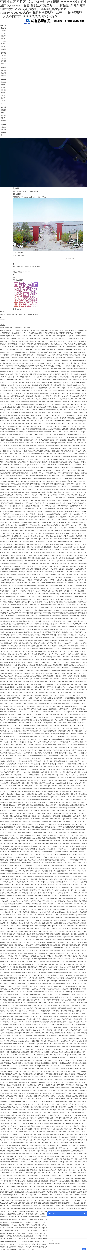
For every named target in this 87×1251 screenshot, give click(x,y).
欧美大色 (8, 865)
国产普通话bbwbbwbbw (71, 591)
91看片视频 (27, 654)
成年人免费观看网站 (51, 805)
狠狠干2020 (22, 978)
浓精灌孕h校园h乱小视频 (47, 810)
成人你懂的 (36, 1189)
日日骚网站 (15, 1082)
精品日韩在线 (56, 865)
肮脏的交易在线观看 (61, 577)
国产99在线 (72, 810)
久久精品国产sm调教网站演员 (36, 755)
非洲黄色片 (24, 994)
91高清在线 (70, 585)
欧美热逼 (29, 1005)
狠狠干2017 (51, 399)
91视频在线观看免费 (19, 547)
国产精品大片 (53, 1181)
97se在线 (15, 1189)
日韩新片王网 (25, 1137)
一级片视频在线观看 (75, 624)
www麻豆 (60, 1178)
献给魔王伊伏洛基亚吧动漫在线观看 (13, 442)
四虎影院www (51, 475)
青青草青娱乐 (61, 1085)
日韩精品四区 (62, 646)
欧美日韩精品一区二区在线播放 (68, 1186)
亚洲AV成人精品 (28, 698)
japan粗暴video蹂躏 (17, 1222)
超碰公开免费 (66, 662)
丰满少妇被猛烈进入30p (18, 489)
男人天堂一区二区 (22, 338)
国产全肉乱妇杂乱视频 (24, 1241)
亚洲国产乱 (42, 1129)
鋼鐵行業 (3, 110)
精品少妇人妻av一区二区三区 (39, 437)
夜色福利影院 (21, 714)
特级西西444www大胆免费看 (28, 668)
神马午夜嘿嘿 (4, 1145)
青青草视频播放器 (20, 1200)
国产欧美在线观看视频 (62, 618)
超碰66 (28, 453)
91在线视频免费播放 (69, 415)
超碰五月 (33, 637)
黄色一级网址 (76, 846)
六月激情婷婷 (45, 829)
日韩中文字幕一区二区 (56, 1162)
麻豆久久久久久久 (9, 423)
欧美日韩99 (44, 404)
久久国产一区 (78, 728)
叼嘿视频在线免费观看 (7, 1016)
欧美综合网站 (30, 528)
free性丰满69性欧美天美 (7, 1173)
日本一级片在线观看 (41, 744)
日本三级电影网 (53, 462)
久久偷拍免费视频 (47, 566)
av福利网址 (61, 695)
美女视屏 (73, 555)
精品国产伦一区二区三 (33, 574)
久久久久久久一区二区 (66, 341)
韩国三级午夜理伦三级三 (70, 635)
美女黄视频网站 (9, 840)
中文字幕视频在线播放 (77, 371)
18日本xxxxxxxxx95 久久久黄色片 (10, 876)
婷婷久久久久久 (31, 421)
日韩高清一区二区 (49, 827)
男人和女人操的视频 (59, 983)
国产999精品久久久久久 (30, 692)
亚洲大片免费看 (71, 1140)
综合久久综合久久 (21, 385)
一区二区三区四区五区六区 (31, 1046)
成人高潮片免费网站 (78, 1096)
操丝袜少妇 (19, 895)
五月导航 (32, 917)
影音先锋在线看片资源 (25, 788)
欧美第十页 (60, 388)
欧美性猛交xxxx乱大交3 (15, 377)
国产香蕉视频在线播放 (79, 445)
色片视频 (55, 1093)
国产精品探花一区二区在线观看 (61, 816)
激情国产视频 (83, 1134)
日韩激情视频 (38, 580)
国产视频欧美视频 (65, 742)
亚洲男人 (54, 646)
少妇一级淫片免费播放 (44, 865)
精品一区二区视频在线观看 (61, 506)
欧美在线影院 (31, 706)
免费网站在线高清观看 (16, 571)
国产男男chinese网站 (66, 791)
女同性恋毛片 (60, 637)
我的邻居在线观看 (60, 681)
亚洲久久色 (81, 953)
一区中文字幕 (52, 695)
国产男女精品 (63, 1137)
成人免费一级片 (40, 1173)
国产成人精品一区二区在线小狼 (44, 366)
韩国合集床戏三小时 (40, 643)
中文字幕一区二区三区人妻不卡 (52, 415)
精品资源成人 (55, 624)
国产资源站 (11, 1101)
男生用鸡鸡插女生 (28, 355)
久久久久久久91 (44, 808)
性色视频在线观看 (42, 777)
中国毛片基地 (27, 445)
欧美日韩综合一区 (43, 873)
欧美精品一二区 (11, 577)
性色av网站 (31, 464)
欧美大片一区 (78, 407)
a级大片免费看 (59, 720)
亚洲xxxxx (3, 1057)
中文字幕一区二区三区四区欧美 (29, 563)
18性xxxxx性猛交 (19, 742)
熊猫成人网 (83, 775)
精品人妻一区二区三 (64, 486)
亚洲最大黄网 (71, 808)
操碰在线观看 (69, 596)
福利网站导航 (24, 352)
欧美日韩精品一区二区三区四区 (49, 550)
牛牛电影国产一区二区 (52, 607)
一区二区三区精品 (64, 588)
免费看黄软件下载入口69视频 (19, 879)
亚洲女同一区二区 (70, 1074)
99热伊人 (27, 810)
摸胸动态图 (79, 385)
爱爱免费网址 (44, 786)
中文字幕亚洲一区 (9, 780)
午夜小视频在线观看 (45, 401)
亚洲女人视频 (56, 657)
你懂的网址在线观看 (45, 783)
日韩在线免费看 (76, 530)
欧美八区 (38, 379)
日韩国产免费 (71, 797)
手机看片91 (18, 843)
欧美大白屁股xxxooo (13, 873)
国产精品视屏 (52, 835)
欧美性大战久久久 (60, 901)
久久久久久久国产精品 (58, 338)
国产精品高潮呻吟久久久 (48, 357)
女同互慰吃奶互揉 (79, 698)
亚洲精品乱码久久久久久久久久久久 (71, 684)
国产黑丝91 (69, 758)
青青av (27, 835)
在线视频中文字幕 (61, 813)
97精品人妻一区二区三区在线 (9, 382)
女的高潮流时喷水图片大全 (57, 404)
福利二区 (67, 714)
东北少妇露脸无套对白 (60, 541)
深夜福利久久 (62, 736)
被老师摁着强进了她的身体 (38, 374)
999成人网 (71, 484)
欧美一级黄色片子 (17, 475)
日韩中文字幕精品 (52, 972)
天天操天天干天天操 (53, 989)
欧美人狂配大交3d (43, 593)
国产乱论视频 (72, 626)
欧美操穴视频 (57, 352)
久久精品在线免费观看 (13, 637)
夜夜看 (70, 547)
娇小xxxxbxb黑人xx (12, 668)
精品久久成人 (49, 434)
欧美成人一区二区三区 (69, 821)
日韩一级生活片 (73, 607)
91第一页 (37, 440)
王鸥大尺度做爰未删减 (58, 906)
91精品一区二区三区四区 (35, 1027)
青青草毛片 (19, 346)
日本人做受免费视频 (41, 399)
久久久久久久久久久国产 (49, 736)
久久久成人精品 (78, 621)
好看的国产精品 (52, 643)
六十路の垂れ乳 (14, 882)
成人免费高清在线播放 (32, 1159)
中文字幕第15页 (9, 843)
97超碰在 (67, 544)
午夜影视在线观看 (33, 539)
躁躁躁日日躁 (61, 1164)
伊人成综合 (36, 404)
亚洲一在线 (57, 662)
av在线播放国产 (7, 566)
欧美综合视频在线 (62, 810)
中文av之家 (47, 363)
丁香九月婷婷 (52, 495)
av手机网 (17, 818)
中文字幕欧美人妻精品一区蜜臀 (49, 393)
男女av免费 (38, 470)
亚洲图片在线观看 (36, 415)
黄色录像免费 (7, 1024)
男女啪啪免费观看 (52, 1192)
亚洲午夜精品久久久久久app (75, 835)
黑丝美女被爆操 (51, 1013)
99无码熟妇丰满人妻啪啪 (41, 1055)
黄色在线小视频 (6, 1076)
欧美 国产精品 (24, 1038)
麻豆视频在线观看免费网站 (67, 390)
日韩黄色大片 (61, 585)
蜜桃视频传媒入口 (17, 492)
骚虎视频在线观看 (29, 511)
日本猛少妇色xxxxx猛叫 (31, 786)
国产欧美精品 (28, 571)
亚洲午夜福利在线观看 (8, 777)
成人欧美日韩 (5, 580)
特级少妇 (37, 884)
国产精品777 (30, 366)
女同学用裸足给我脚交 (16, 849)
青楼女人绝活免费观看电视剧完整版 (46, 486)
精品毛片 (59, 862)
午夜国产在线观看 (75, 571)
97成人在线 (57, 558)
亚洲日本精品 (71, 912)
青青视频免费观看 (65, 772)
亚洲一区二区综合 (72, 453)
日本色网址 (73, 1035)
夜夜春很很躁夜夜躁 (43, 344)
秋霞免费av (62, 808)
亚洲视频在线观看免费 (46, 711)
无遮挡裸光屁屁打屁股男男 (29, 728)
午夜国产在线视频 (57, 613)
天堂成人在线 (68, 1162)
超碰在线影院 (59, 876)
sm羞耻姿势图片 (42, 824)
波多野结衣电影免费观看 (75, 769)
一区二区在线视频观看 (79, 404)
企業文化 (3, 58)
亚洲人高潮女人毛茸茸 (54, 668)
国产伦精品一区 (7, 393)
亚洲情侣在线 (8, 747)
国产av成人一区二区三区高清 (51, 497)
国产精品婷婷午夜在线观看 (20, 473)
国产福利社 (6, 744)
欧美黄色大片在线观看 (17, 835)
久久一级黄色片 (57, 401)
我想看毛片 (31, 868)
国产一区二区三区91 (21, 725)
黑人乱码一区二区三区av (57, 802)
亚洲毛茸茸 (76, 939)
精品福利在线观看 (65, 539)
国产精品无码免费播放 (78, 709)
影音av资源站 (25, 1205)
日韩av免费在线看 (46, 522)
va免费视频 (75, 742)
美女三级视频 (66, 950)
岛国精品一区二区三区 (9, 550)
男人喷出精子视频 (74, 928)
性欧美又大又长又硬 (11, 1115)
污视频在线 (38, 371)
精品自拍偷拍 (36, 821)
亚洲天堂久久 (11, 895)
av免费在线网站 (28, 1134)
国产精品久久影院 (34, 582)
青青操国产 (23, 484)
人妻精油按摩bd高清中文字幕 (18, 613)
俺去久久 (20, 1000)
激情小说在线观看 (25, 497)
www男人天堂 (4, 816)
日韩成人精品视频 (59, 489)
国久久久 (21, 709)
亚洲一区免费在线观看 (79, 379)
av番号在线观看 (57, 961)
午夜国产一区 (28, 1035)
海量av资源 (47, 646)
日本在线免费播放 (36, 758)
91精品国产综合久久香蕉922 (35, 1002)
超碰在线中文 (47, 928)
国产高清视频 (78, 975)
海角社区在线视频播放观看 (66, 1115)
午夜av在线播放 (18, 975)
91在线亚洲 (9, 775)
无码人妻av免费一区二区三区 (24, 371)
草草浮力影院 (7, 415)
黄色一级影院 (52, 788)
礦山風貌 (3, 63)
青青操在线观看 (23, 552)
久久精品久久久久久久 (35, 983)
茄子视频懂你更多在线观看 (73, 418)
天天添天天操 (75, 882)
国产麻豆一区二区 (72, 599)
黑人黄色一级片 (73, 890)
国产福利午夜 (42, 1156)
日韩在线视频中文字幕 (76, 860)
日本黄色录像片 (59, 689)
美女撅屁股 (54, 569)
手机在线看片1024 (46, 947)
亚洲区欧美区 (37, 761)
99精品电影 (43, 766)
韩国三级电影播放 (61, 481)
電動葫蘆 (3, 49)
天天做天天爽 (8, 665)
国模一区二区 (48, 1027)
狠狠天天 (15, 1096)
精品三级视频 (31, 997)
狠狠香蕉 (4, 377)
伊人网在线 (64, 679)
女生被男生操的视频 (54, 950)
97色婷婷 (67, 459)
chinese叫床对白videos (43, 511)
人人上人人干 (45, 854)
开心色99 (14, 947)
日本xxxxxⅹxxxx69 (20, 1019)
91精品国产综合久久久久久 (16, 453)
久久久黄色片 (9, 506)
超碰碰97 (28, 797)
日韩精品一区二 (60, 917)
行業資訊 (3, 75)
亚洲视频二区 (28, 975)
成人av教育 (23, 1082)
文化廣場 (20, 252)
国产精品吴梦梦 (51, 464)
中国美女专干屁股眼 (73, 462)
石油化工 (3, 120)
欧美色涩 (67, 733)
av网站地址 (65, 840)
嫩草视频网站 (70, 1082)
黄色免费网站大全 (5, 607)
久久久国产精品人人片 (55, 1175)
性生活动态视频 (64, 1035)
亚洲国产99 (38, 681)
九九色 (17, 840)
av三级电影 (19, 1131)
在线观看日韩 (22, 486)
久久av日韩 (18, 659)
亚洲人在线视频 (41, 1192)
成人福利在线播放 (59, 1082)
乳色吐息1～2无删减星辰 (29, 909)
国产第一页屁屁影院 (60, 566)
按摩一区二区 (20, 593)
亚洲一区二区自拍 (28, 843)
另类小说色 (60, 508)
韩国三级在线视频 (33, 769)
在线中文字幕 (64, 624)
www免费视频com (65, 550)
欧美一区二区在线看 (68, 558)
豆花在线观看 (4, 478)
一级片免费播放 (33, 931)
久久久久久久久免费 (71, 495)
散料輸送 (3, 115)
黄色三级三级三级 (10, 928)
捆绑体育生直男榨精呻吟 (65, 788)
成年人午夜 (34, 615)
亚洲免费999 (4, 497)
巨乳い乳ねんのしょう (72, 775)
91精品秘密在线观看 (80, 374)
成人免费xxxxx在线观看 (65, 648)
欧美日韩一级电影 (54, 769)
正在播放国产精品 (22, 577)
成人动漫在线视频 (53, 791)
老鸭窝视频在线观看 (27, 412)
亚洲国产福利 (71, 368)
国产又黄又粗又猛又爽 (52, 772)
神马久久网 (3, 1002)
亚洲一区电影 (32, 816)
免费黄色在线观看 (31, 802)
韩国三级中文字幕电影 (8, 385)
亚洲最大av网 (15, 972)
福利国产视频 (47, 632)
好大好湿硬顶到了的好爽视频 (63, 1079)
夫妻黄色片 (61, 560)
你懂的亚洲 (30, 1233)
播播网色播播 (16, 1205)
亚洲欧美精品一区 (39, 626)
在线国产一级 (31, 1175)
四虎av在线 (38, 714)
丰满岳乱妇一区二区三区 (33, 489)
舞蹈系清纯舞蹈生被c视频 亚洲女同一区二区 (25, 508)
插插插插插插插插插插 (40, 346)
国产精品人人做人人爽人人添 (34, 640)
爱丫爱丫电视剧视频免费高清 (32, 451)
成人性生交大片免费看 (71, 720)
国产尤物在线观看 (59, 434)
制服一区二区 (72, 577)
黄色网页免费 (51, 552)
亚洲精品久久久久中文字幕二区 (49, 429)
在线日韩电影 (25, 989)
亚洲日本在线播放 (21, 967)
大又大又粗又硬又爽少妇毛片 (10, 868)
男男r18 (11, 862)
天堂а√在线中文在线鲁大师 (24, 404)
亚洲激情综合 (11, 500)
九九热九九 (48, 926)
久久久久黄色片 (34, 1162)
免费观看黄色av (14, 497)
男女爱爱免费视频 (26, 618)
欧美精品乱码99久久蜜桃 (51, 794)
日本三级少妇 (47, 1236)
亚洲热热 (29, 522)
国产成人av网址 (46, 379)
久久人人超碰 (30, 1249)
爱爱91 (72, 640)
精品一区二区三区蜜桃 (61, 1060)
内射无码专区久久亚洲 (39, 1000)
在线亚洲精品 (28, 1222)
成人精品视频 (48, 610)
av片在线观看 (64, 429)
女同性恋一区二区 (65, 393)
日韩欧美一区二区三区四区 (76, 780)
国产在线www (54, 808)
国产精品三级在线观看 (55, 1151)
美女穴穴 (76, 648)
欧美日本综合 (24, 604)
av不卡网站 (43, 764)
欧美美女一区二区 (81, 484)
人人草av (16, 352)
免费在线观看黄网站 (38, 805)
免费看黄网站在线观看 (17, 396)
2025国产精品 (81, 810)
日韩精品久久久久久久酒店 (31, 851)
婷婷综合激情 (27, 857)
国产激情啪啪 (35, 679)
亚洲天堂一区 (36, 736)
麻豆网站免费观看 (14, 783)
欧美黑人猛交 (76, 945)
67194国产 (59, 503)
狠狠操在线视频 (61, 442)
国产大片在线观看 (40, 1214)
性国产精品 (42, 978)
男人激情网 (83, 528)
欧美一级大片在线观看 (31, 808)
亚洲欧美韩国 (58, 530)
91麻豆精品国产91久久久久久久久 (36, 341)
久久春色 (36, 720)
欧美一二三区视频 (50, 939)
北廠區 (3, 98)
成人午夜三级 (32, 385)
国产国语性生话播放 (55, 456)
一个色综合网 (56, 1046)
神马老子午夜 (48, 418)
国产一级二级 (27, 659)
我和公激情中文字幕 (11, 1074)
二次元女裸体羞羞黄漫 (36, 602)
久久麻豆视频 (80, 1002)
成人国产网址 (49, 1079)
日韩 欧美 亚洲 (18, 506)
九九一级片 (51, 355)
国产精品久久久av (42, 936)
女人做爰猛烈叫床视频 (40, 349)
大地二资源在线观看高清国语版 (33, 747)
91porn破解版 (81, 969)
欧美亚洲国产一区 (47, 662)
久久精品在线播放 (29, 475)
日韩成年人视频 (16, 407)
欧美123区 (38, 412)
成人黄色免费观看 (21, 481)
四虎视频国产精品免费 (31, 1170)
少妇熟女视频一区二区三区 (11, 363)
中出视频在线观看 (74, 1060)
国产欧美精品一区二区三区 (57, 437)
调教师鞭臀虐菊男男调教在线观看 (51, 821)
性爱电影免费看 (34, 530)
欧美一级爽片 (49, 654)
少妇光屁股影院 (35, 1052)
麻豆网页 (27, 679)
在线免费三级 (35, 550)
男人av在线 (53, 574)
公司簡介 (3, 55)
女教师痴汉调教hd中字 (27, 753)
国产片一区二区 (13, 1126)
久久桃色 (14, 1076)
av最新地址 (14, 1022)
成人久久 (8, 492)
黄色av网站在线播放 (57, 703)
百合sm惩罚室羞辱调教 (26, 1074)
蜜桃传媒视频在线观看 (21, 1227)
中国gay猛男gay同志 (59, 687)
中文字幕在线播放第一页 (19, 539)
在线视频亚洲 (20, 423)
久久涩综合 (44, 1148)
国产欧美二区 (71, 673)
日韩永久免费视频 (19, 366)
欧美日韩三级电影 (74, 679)
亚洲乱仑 (59, 500)
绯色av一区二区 (52, 648)
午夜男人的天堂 (5, 484)
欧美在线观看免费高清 (79, 766)
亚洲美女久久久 (80, 366)
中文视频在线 (76, 393)
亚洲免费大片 (68, 1203)
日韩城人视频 (47, 1153)
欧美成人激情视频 (53, 1167)
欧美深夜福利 (60, 764)
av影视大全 (71, 410)
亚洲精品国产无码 (80, 829)
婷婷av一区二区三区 (66, 1112)
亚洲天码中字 (55, 975)
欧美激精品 (34, 717)
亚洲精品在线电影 (56, 621)
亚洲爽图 (59, 635)
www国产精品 (53, 1063)
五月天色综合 (75, 651)
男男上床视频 (22, 462)
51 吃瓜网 (12, 802)
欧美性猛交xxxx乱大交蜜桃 (70, 668)
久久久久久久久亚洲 (27, 607)
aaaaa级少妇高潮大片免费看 (65, 399)
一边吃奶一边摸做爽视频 (54, 986)
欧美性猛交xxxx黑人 (44, 906)
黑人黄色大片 (28, 346)
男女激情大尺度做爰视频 (48, 582)
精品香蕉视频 (11, 942)
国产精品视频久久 (61, 484)
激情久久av (3, 703)
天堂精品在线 (67, 898)
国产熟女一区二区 (42, 898)
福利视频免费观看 (21, 799)
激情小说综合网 (74, 352)
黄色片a (40, 467)
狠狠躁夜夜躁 (78, 349)
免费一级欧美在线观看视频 (60, 615)
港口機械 (3, 118)
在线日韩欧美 (66, 467)
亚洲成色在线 (29, 459)
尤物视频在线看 (22, 983)
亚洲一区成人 (63, 1038)
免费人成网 (51, 388)
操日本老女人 (71, 692)
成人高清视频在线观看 (63, 355)
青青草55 (49, 687)
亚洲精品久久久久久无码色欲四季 (73, 401)
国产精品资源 (35, 764)
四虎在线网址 (66, 525)
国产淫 (15, 467)
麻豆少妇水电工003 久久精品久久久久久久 (71, 517)
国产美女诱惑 (44, 679)
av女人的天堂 (67, 846)
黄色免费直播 (54, 593)
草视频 (2, 431)
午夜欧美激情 (49, 426)
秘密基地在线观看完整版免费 (14, 511)
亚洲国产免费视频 (26, 720)
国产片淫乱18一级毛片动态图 (52, 470)
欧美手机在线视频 (16, 692)
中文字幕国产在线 (71, 689)
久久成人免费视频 (13, 689)
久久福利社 (69, 574)
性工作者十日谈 (52, 528)
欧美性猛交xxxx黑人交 (71, 818)
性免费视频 (75, 805)
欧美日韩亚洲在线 (50, 453)
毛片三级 (31, 1208)
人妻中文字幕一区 (5, 1181)
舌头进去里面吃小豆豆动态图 (69, 794)
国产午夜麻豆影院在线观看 (48, 838)
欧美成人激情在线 (70, 508)
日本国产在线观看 (58, 947)
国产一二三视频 (41, 464)
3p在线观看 (4, 1079)
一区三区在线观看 (75, 893)
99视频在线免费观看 (55, 898)
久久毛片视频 (48, 602)
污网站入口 (65, 335)
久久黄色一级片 (49, 689)
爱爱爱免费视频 (53, 346)
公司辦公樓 (21, 255)
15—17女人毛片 (34, 958)
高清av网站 (18, 956)
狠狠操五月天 (67, 500)
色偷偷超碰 (38, 753)
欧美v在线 (72, 1104)
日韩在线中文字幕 (35, 338)
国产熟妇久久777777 (13, 1151)
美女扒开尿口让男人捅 (65, 1071)
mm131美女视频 (72, 1208)
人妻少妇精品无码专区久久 (78, 618)
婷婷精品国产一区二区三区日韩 (53, 750)
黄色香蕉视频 (31, 544)
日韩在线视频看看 (40, 519)
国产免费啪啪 (24, 530)
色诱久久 (8, 1096)
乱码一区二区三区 (61, 440)
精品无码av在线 (28, 915)
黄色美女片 (55, 563)
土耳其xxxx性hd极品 (25, 1022)
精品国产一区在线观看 (73, 917)
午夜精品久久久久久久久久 (33, 1087)
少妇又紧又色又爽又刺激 (67, 629)
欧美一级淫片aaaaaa (38, 445)
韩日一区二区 (30, 379)
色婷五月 (83, 1052)
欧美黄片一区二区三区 (76, 431)
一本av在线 (60, 495)
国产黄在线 (46, 621)
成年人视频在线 (20, 1005)
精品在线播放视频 (69, 613)
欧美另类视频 (45, 624)
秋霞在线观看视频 (31, 1142)
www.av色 (4, 486)
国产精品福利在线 (45, 533)
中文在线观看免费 (5, 473)
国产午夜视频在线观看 (24, 805)
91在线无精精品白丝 (20, 1027)
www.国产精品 (82, 577)
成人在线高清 (25, 637)
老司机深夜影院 (13, 344)
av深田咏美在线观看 (18, 1024)
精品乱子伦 (27, 1131)
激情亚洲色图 (69, 698)
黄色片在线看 (70, 829)
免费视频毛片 (74, 755)
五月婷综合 (57, 396)
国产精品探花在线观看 (78, 467)
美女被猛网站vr (37, 928)
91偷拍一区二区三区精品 (14, 1120)
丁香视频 (60, 1030)
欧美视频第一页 (46, 797)
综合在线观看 (37, 618)
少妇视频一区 (63, 569)
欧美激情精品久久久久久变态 (15, 349)
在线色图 (34, 495)
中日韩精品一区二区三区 (40, 1063)
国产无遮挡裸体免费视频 (35, 923)
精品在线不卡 (68, 643)
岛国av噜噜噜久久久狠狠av (76, 813)
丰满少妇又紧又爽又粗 (77, 994)
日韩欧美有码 (11, 934)
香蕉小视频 (35, 1071)
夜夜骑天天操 (8, 610)
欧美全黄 (70, 363)
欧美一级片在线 (28, 1184)
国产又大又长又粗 (64, 659)
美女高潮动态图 (76, 714)
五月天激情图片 (15, 618)
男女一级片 (44, 1005)
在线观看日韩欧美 (6, 1109)
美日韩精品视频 (31, 794)
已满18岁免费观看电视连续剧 (51, 371)
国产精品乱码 (4, 989)
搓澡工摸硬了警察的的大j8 (68, 1184)
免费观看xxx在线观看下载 (77, 429)
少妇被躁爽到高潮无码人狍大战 (75, 764)
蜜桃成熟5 (3, 654)
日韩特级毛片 (42, 942)
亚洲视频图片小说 (71, 739)
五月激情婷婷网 (13, 717)
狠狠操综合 (82, 668)
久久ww (36, 390)
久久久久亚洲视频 (80, 783)
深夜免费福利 (32, 1057)
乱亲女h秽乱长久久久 (29, 777)
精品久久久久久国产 (71, 426)
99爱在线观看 (24, 890)
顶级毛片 (53, 1024)
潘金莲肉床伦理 (50, 1085)
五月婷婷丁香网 (18, 643)
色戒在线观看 (57, 385)
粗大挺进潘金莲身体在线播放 (65, 717)
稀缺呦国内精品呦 (46, 1216)
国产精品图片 (48, 467)
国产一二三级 (81, 821)
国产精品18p (28, 418)
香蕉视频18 (33, 352)
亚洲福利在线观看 (5, 552)
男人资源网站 (36, 733)
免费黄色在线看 (45, 1065)
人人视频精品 (58, 871)
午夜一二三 (52, 596)
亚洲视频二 (39, 544)
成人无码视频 (36, 635)
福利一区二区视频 (28, 1178)
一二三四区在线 (11, 791)
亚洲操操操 (35, 393)
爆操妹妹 (63, 1167)
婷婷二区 (13, 635)
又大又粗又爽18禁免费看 (44, 385)
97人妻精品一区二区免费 (45, 421)
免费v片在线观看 (10, 596)
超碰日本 (15, 1194)
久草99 (15, 931)
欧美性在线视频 (29, 895)
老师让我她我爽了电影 (37, 453)
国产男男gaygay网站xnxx (29, 906)
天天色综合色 (8, 742)
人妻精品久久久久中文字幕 (68, 1041)
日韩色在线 (21, 448)
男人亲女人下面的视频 (36, 363)
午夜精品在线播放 (52, 341)
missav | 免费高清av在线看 (9, 448)
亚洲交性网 (52, 585)
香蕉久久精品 (19, 1035)
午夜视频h (29, 580)
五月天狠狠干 (67, 492)
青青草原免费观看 (13, 646)
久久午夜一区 (44, 1076)
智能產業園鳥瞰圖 (3, 90)
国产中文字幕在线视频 (55, 722)
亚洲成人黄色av (75, 335)
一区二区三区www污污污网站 (67, 346)
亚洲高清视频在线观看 (17, 459)
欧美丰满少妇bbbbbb (71, 706)
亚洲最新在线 (43, 950)
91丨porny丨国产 (76, 525)
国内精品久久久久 (13, 753)
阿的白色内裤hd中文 (61, 1101)
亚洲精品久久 (4, 470)
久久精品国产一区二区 (48, 440)
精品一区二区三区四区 (70, 871)
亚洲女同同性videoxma (21, 775)
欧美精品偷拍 (80, 410)
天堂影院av (80, 731)
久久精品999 (64, 928)
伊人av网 (12, 967)
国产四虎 (32, 1227)
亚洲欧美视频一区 (16, 851)
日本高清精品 (29, 396)
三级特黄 (39, 613)
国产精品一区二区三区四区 (15, 1236)
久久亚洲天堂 (76, 772)
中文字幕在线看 (43, 912)
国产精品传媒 (82, 344)
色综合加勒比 (44, 539)
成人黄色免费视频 (38, 939)
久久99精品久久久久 (15, 739)
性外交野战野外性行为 (78, 1142)
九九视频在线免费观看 (13, 720)
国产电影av (60, 478)
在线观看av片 (77, 816)
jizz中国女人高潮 (29, 1173)
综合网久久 (36, 522)
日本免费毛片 (76, 761)
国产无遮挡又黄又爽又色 (56, 936)
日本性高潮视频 (35, 368)
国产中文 (12, 371)
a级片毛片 (76, 1131)
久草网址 (61, 775)
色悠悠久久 (10, 1057)
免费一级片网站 (11, 950)
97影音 (53, 1052)
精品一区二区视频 (13, 986)
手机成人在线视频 (29, 492)
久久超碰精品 (56, 945)
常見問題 (3, 73)
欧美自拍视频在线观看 (47, 876)
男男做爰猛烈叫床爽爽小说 (43, 843)
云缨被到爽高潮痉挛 (26, 1153)
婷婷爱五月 (6, 464)
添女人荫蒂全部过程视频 (15, 654)
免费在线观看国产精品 (71, 511)
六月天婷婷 (70, 357)
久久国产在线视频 (63, 377)
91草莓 (7, 821)
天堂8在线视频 (34, 766)
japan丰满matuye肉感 (76, 753)
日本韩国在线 (31, 462)
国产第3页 (61, 731)
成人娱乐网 (34, 1205)
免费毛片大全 (24, 882)
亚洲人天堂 (26, 1129)
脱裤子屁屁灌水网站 (79, 550)
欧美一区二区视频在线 (59, 522)
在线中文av (30, 547)
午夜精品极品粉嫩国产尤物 (38, 994)
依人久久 (19, 500)
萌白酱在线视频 (67, 456)
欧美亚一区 (7, 662)
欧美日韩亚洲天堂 (13, 1008)
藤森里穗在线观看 (67, 904)
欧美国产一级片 (39, 335)
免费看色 (8, 539)
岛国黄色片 (15, 563)
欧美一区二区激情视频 (68, 497)
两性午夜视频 (23, 893)
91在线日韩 (23, 646)
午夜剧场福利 (77, 1098)
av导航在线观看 (69, 366)
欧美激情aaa (65, 753)
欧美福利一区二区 (45, 670)
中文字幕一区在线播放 (53, 755)
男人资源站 (21, 522)
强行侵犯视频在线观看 (48, 484)
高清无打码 (64, 536)
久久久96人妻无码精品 (51, 1035)
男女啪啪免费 (73, 1038)
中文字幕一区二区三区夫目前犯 (48, 390)
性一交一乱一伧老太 (31, 742)
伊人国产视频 (81, 481)
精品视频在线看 (28, 1164)
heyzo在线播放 (59, 426)
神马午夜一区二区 (46, 448)
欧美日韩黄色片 (31, 344)
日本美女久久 (34, 1101)
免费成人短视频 (30, 1192)
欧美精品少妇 (57, 335)
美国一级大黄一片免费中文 (71, 722)
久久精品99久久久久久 (51, 879)
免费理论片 (78, 670)
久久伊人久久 (12, 714)
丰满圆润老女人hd (27, 390)
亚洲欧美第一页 (62, 582)
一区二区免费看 (14, 360)
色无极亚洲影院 (63, 640)
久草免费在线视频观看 (31, 846)
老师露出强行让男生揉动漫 (62, 1027)
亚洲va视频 (8, 931)
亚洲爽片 (76, 879)
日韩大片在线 (52, 349)
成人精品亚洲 (49, 530)
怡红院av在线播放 (37, 700)
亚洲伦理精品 (42, 909)
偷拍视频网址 (46, 451)
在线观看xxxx (36, 357)
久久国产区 (23, 591)
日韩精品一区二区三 (14, 909)
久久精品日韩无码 (62, 431)
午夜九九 (78, 1120)
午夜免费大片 (65, 371)
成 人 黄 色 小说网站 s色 (72, 854)
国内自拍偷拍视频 (30, 560)
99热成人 (82, 651)
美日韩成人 (30, 714)
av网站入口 (77, 451)
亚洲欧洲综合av (34, 1145)
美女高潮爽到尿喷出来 (46, 720)
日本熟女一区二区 (44, 1024)
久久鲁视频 (19, 1173)
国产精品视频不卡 (42, 560)
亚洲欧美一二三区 (73, 582)
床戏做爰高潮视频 (64, 1005)
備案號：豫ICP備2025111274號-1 (29, 314)
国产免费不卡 (12, 486)
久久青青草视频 (46, 657)
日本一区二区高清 (25, 873)
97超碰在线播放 (22, 926)
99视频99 (10, 1129)
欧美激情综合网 (33, 967)
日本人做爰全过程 (58, 884)
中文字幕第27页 (46, 857)
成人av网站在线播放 (25, 478)
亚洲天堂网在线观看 (7, 440)
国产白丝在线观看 (45, 555)
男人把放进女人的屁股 (56, 786)
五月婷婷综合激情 (72, 437)
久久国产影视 (74, 615)
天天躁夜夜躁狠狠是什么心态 (62, 761)
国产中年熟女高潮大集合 (74, 566)
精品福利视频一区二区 (58, 1065)
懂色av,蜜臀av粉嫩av (44, 1104)
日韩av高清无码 (39, 1164)
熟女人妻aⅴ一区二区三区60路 (73, 503)
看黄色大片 (11, 679)
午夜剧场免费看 (11, 1214)
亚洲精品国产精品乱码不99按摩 (21, 357)
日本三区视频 (79, 640)
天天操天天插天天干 (34, 657)
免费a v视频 (65, 994)
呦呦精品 (31, 1008)
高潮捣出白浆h (70, 1085)
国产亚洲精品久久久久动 (7, 621)
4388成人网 (75, 868)
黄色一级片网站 (55, 679)
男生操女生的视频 (64, 972)
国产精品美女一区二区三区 (19, 464)
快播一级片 (77, 1008)
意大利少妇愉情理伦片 (11, 1244)
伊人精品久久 (58, 382)
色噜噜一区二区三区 (15, 648)
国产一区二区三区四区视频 (70, 519)
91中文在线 (59, 1052)
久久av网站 (75, 654)
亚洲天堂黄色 (27, 393)
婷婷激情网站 (70, 475)
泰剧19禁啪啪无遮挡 (34, 481)
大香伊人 (81, 519)
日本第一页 (60, 706)
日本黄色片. (33, 604)
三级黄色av (57, 467)
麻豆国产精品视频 (10, 421)
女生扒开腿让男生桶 (57, 511)
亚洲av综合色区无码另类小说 (29, 410)
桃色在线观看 (33, 1044)
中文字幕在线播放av (69, 385)
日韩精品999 (20, 1063)
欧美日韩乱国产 (26, 533)
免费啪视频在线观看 (40, 407)
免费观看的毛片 (80, 475)
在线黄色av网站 (50, 442)
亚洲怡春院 (81, 346)
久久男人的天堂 (71, 604)
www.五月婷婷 (62, 528)
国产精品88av (12, 983)
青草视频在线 (29, 887)
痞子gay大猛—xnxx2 (76, 1049)
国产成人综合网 (29, 519)
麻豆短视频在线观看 (66, 1118)
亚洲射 (34, 873)
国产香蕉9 (7, 357)
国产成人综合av (17, 698)
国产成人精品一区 (53, 1041)
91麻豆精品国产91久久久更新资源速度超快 (59, 445)
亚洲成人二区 (54, 588)
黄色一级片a (80, 777)
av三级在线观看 (35, 818)
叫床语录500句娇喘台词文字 (48, 1071)
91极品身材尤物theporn (39, 648)
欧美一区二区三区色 (68, 470)
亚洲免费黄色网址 (35, 525)
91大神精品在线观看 (70, 602)
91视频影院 (7, 475)
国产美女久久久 (6, 530)
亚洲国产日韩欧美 (33, 1203)
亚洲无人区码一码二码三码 (35, 934)
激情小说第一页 (75, 659)
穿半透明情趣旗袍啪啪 (47, 901)
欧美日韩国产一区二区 (53, 994)
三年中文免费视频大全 (38, 1131)
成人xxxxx (50, 558)
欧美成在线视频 (18, 747)
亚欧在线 (32, 665)
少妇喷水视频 (18, 1184)
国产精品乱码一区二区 (37, 426)
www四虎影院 (4, 388)
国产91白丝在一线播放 (8, 558)
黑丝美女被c (64, 755)
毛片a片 (10, 1184)
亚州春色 (8, 410)
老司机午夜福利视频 (34, 484)
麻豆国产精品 (10, 755)
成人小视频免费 (5, 972)
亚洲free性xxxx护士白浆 (45, 352)
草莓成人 (13, 582)
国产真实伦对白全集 (65, 805)
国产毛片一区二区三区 (12, 569)
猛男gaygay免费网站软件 (68, 1000)
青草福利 (70, 1008)
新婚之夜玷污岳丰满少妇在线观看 (23, 399)
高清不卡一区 (36, 1194)
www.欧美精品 (56, 728)
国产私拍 (77, 574)
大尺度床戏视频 (80, 470)
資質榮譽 (3, 61)
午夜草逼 (78, 629)
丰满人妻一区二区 (9, 687)
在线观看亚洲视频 (48, 618)
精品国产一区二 (37, 731)
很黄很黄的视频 (38, 1035)
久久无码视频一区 (74, 1046)
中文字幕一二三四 (52, 1038)
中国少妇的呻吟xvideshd (59, 547)
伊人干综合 (82, 426)
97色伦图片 (7, 1038)
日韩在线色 (50, 577)
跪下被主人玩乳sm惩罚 (44, 1093)
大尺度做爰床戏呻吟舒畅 (42, 1008)
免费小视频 (15, 415)
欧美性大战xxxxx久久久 (53, 915)
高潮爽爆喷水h (68, 412)
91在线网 (77, 1082)
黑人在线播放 (61, 453)
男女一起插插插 (76, 972)
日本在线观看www (73, 528)
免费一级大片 (74, 851)
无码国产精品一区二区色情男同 (23, 440)
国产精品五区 (5, 1197)
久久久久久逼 (13, 939)
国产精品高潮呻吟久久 (72, 802)
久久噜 (46, 882)
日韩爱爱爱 (15, 536)
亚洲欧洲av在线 (52, 942)
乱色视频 (55, 1126)
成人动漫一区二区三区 (15, 1216)
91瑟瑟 (34, 596)
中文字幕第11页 (50, 503)
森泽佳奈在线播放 (49, 544)
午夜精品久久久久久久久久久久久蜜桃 (72, 725)
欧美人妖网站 (20, 379)
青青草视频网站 (57, 843)
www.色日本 (69, 464)
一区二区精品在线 (18, 640)
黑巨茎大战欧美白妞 (77, 486)
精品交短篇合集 (52, 517)
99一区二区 (8, 467)
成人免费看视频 (62, 410)
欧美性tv (49, 956)
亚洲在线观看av (74, 1126)
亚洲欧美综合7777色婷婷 (7, 418)
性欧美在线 (70, 681)
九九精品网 (42, 410)
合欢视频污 (60, 464)
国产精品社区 (29, 884)
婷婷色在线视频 (54, 539)
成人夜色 (65, 448)
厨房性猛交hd (44, 769)
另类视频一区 (5, 958)
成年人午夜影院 (50, 706)
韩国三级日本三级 (51, 1030)
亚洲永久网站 (9, 659)
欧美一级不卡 (67, 939)
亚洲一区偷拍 (38, 1134)
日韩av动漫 (77, 758)
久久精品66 (22, 344)
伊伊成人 (21, 722)
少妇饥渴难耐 (52, 651)
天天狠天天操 (43, 495)
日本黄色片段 (59, 366)
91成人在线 (61, 574)
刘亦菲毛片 (20, 1214)
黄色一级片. (66, 382)
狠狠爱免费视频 (78, 456)
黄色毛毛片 (66, 843)
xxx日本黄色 (27, 904)
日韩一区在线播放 (46, 506)
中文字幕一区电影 (58, 418)
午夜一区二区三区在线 (8, 346)
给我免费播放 (16, 390)
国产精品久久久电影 (36, 1238)
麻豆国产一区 (54, 742)
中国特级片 (15, 591)
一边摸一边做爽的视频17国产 (15, 434)
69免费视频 (60, 596)
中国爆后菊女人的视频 (23, 368)
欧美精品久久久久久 (68, 887)
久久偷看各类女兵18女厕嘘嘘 (21, 456)
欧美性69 (38, 871)
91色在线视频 (13, 478)
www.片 (55, 1016)
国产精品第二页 (36, 497)
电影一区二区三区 (25, 517)
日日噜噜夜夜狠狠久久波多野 (46, 637)
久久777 (37, 961)
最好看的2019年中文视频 (32, 506)
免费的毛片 (15, 410)
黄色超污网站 (19, 1016)
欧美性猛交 (23, 1008)
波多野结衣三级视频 (46, 1120)
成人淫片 (16, 588)
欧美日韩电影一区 (36, 632)
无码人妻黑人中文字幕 (77, 909)
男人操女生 (77, 1118)
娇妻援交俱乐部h (43, 1044)
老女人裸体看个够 (65, 360)
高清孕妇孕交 (4, 813)
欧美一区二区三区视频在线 (8, 670)
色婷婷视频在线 (25, 632)
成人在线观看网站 (37, 969)
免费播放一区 (8, 651)
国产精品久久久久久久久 (15, 786)
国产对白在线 (18, 393)
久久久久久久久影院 (63, 651)
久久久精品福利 (76, 355)
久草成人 (80, 665)
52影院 (83, 1131)
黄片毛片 (42, 473)
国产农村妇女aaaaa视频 (52, 536)
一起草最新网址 (26, 401)
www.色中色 (60, 544)
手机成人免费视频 (24, 717)
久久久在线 (7, 544)
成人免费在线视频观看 (70, 961)
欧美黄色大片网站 (76, 421)
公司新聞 (3, 70)
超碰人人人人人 (40, 917)
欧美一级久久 (21, 421)
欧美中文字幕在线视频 (49, 412)
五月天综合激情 (76, 588)
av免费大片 (67, 1197)
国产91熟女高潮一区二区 (39, 904)
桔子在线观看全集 (77, 539)
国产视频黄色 (43, 1151)
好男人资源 (42, 849)
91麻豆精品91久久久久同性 (41, 377)
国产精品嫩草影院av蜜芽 (7, 368)
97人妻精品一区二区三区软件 (74, 338)
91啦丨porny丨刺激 (58, 783)
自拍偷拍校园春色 (22, 917)
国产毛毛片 (45, 574)
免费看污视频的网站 (67, 451)
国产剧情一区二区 (54, 777)
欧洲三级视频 (47, 613)
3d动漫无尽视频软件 (40, 698)
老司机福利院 (56, 525)
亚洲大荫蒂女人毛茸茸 (74, 440)
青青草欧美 (67, 530)
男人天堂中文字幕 (20, 829)
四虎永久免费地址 (28, 681)
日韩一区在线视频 (42, 596)
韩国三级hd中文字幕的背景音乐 (53, 1197)
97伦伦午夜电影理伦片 (54, 374)
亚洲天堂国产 (20, 802)
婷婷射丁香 (77, 747)
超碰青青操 (36, 1148)
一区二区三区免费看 (69, 1002)
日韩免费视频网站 (39, 915)
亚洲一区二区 (56, 632)
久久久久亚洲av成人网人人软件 (13, 1071)
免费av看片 (29, 349)
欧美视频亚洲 (62, 1008)
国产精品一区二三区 (38, 654)
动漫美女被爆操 (62, 626)
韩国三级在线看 (53, 1186)
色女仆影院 (68, 1192)
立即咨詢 (3, 130)
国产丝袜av (62, 1148)
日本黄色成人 (57, 448)
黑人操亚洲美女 (39, 396)
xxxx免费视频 (79, 637)
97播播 (77, 887)
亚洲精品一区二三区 (25, 1194)
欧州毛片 (19, 942)
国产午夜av (48, 335)
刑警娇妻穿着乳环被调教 (58, 368)
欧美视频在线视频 (14, 964)
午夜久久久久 (77, 1071)
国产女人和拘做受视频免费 (66, 873)
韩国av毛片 (3, 335)
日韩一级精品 (60, 1159)
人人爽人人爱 (14, 388)
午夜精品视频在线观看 (48, 481)
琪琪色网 (21, 382)
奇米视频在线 (53, 1148)
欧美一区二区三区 (13, 517)
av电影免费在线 (80, 681)
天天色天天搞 (11, 379)
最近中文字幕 (53, 1211)
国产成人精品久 (22, 1118)
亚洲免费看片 (24, 986)
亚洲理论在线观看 (47, 871)
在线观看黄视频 (79, 1129)
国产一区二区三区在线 (11, 1211)
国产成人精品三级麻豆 (31, 950)
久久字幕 (61, 1192)
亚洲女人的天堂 (79, 1159)
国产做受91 (49, 396)
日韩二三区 (36, 1005)
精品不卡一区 (42, 668)
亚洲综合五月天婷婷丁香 (25, 750)
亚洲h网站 (77, 791)
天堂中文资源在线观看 (59, 363)
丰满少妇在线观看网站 (67, 1011)
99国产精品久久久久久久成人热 (44, 1033)
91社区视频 (53, 377)
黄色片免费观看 (61, 1208)
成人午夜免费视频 (57, 591)
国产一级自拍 (61, 357)
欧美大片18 (73, 857)
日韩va (42, 530)
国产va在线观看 (74, 396)
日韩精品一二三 (30, 423)
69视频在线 (21, 1247)
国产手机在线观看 (81, 1076)
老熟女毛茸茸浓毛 (47, 489)
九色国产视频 (15, 604)
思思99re (69, 404)
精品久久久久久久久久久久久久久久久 (31, 689)
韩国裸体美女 (12, 1000)
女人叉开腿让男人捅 (59, 926)
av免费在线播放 (25, 415)
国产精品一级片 (82, 555)
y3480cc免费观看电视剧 (7, 481)
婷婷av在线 (8, 860)
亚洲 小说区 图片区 (56, 344)
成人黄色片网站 (11, 338)
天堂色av (14, 750)
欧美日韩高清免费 (76, 377)
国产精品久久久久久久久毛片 (32, 1098)
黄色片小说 (61, 604)
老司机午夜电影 (24, 437)
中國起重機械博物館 (3, 84)
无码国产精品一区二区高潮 (15, 519)
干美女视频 (77, 849)
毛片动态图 (13, 522)
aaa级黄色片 (37, 571)
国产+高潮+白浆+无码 (51, 895)
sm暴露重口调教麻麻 (14, 335)
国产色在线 (11, 404)
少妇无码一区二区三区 (78, 533)
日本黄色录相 (26, 783)
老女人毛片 (82, 495)
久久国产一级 (67, 862)
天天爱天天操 (82, 1156)
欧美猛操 (83, 882)
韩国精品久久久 (17, 451)
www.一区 (70, 849)
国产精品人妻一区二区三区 (12, 401)
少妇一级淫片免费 (43, 742)
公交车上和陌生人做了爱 (36, 1112)
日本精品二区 (30, 722)
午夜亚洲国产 (80, 1104)
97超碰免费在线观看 (15, 1104)
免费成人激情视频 (60, 673)
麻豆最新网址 (40, 665)
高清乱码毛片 (72, 481)
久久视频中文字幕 (41, 423)
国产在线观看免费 (73, 646)
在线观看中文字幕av (49, 580)
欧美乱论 (15, 552)
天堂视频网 (6, 355)
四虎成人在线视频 (9, 593)
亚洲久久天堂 (23, 923)
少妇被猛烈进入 (80, 873)
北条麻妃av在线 (60, 739)
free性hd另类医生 (32, 978)
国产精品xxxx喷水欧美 (37, 536)
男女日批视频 (48, 923)
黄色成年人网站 (45, 569)
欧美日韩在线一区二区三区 (22, 495)
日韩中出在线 (15, 958)
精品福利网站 (13, 1148)
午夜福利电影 (20, 1159)
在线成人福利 (16, 607)
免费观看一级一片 (12, 761)
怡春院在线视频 (51, 410)
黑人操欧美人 (19, 808)
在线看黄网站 (28, 643)
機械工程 (3, 112)
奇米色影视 (74, 563)
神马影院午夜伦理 (45, 563)
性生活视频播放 (23, 1112)
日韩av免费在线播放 (51, 1137)
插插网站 (65, 352)
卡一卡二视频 (63, 1090)
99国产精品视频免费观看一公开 (25, 599)
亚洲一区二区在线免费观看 (60, 1057)
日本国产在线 (9, 525)
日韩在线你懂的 (42, 514)
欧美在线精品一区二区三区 (42, 975)
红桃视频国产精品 (40, 541)
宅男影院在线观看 (42, 585)
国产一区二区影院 (73, 541)
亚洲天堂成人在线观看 (77, 934)
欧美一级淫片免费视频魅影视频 (33, 431)
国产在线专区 (16, 374)
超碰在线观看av (30, 673)
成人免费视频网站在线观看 (38, 791)
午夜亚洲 (49, 541)
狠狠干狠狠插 (46, 368)
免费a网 (69, 654)
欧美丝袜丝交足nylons (57, 854)
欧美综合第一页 (23, 766)
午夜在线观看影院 (75, 799)
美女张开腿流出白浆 (50, 431)
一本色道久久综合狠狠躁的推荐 (71, 657)
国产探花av (8, 588)
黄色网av (33, 936)
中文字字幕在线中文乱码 (76, 514)
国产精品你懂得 (31, 1244)
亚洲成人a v (51, 744)
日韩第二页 (15, 1038)
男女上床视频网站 (67, 728)
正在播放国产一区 (67, 374)
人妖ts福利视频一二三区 (61, 571)
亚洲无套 (54, 1008)
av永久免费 (38, 1236)
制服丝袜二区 (83, 437)
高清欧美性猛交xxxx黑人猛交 (9, 684)
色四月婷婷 (77, 788)
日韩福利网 (31, 591)
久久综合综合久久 (47, 1194)
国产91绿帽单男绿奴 (11, 528)
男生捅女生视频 (38, 610)
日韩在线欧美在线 (40, 459)
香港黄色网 (15, 530)
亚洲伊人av (67, 709)
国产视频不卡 (53, 560)
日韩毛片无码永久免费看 (68, 1153)
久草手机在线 (46, 338)
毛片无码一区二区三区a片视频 (35, 434)
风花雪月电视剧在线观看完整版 (29, 569)
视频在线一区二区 (5, 698)
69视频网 (11, 829)
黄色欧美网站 (53, 1005)
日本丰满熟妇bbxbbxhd (63, 882)
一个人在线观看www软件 (53, 1200)
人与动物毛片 (18, 1129)
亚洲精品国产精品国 (38, 772)
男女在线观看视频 (45, 1203)
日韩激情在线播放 (51, 473)
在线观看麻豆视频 (41, 462)
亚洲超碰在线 (81, 808)
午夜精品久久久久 (31, 593)
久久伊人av (15, 1011)
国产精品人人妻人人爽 (24, 953)
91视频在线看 (40, 673)
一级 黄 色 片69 (81, 415)
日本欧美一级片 (14, 1068)
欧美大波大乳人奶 (22, 582)
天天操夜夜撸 (78, 464)
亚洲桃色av (34, 912)
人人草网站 (25, 374)
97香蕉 (82, 646)
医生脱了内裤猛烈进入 (24, 772)
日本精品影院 (44, 588)
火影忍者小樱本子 (27, 335)
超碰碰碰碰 (81, 689)
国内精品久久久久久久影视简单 (75, 580)
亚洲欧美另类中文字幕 (56, 709)
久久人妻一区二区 (25, 1181)
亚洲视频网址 (8, 758)
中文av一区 (76, 1167)
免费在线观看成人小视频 (65, 349)
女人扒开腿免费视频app (73, 434)
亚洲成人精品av (57, 492)
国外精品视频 (8, 975)
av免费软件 (36, 624)
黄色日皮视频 (56, 451)
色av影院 (64, 514)
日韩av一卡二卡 (38, 418)
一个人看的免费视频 (41, 388)
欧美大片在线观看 (50, 1164)
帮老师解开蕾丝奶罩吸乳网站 (57, 423)
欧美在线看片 (30, 961)
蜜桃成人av (24, 602)
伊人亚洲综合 (68, 388)
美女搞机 (79, 786)
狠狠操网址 (3, 429)
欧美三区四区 (34, 711)
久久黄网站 (23, 816)
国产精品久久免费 (80, 357)
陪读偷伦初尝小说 (25, 360)
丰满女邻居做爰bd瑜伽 (70, 344)
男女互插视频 (35, 810)
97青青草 (82, 851)
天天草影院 (34, 783)
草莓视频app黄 (46, 591)
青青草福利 (15, 1181)
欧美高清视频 (79, 687)
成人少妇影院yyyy (77, 492)
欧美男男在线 (27, 821)
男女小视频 (27, 1000)
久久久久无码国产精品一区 (53, 1002)
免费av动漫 (31, 558)
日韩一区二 (35, 533)
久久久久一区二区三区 (54, 519)
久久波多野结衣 (52, 1115)
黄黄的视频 (33, 1038)
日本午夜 (13, 574)
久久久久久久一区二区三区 (60, 857)
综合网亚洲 (8, 1123)
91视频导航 (21, 1030)
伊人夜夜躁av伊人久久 (17, 514)
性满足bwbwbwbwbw (26, 626)
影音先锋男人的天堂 (80, 388)
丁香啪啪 (14, 1112)
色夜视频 (22, 528)
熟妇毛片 (77, 473)
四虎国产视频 (12, 711)
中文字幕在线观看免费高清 (23, 733)
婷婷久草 (29, 670)
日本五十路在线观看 (7, 1060)
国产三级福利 (69, 637)
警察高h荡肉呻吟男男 (42, 629)
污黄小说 (79, 876)
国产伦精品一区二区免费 (22, 936)
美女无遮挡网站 (55, 725)
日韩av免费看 (16, 1090)
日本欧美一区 (40, 706)
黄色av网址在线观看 (61, 780)
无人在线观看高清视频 (39, 478)
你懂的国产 (78, 717)
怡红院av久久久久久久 (33, 448)
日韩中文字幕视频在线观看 (44, 382)
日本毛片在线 (27, 377)
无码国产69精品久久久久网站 (50, 360)
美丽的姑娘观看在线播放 (79, 382)
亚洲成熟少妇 (77, 1068)
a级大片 (38, 591)
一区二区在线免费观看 (31, 849)
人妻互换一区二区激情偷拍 (55, 698)
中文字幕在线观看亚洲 (13, 412)
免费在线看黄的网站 (63, 552)
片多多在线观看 (65, 563)
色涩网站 (46, 714)
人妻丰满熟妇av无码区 (71, 956)
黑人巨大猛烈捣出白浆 (66, 593)
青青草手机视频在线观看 (43, 492)
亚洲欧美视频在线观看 (25, 761)
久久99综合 (65, 396)
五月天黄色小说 (22, 947)
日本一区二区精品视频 (52, 1068)
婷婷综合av (42, 692)
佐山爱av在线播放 (80, 1178)
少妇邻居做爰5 (5, 407)
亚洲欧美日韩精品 (16, 355)
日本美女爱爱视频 (5, 390)
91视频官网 (35, 555)
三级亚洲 (35, 401)
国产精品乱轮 (30, 651)
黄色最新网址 (8, 1049)
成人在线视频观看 (64, 1016)
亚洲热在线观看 (42, 835)
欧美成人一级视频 (24, 684)
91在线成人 (70, 687)
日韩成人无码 (4, 360)
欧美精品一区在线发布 (9, 805)
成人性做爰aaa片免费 (40, 832)
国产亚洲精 (9, 366)
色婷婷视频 (28, 1063)
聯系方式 (3, 127)
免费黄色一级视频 (40, 500)
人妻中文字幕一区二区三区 (59, 1104)
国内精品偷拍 (24, 363)
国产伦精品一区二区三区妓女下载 (10, 854)
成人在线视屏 (49, 780)
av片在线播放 (20, 341)
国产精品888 (13, 1079)
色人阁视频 (51, 980)
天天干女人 (3, 832)
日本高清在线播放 (71, 489)
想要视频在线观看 (67, 676)
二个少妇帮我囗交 (35, 676)
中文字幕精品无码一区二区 (51, 684)
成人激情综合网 (14, 470)
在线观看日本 (18, 857)
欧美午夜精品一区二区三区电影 (12, 915)
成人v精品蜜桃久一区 (29, 865)
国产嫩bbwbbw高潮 (41, 651)
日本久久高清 (78, 341)
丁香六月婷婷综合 (52, 407)
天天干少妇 (62, 462)
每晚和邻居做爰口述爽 (27, 470)
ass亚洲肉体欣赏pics (41, 355)
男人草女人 (26, 426)
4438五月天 (23, 429)
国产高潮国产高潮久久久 (18, 580)
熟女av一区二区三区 (15, 813)
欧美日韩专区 (75, 1052)
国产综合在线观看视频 (25, 1189)
